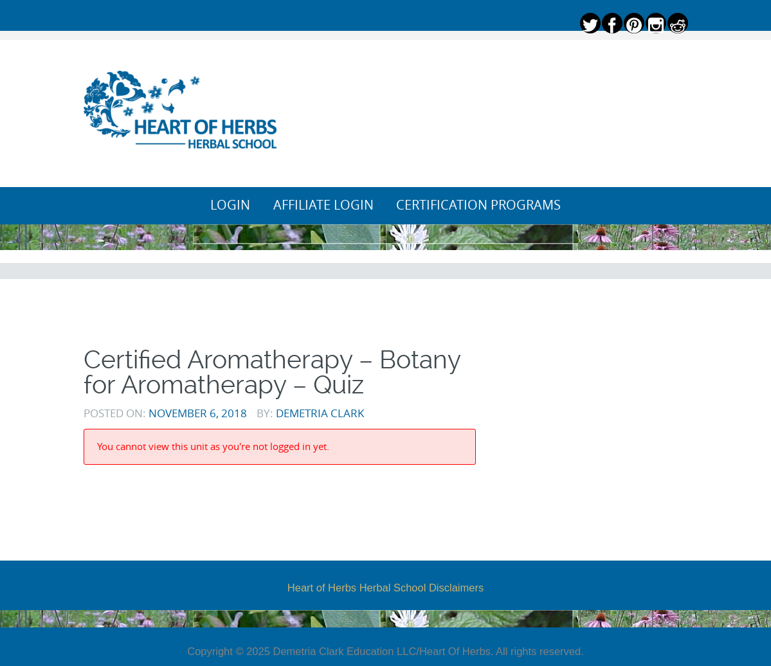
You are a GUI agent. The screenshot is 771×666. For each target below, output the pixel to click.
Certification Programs (478, 205)
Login (230, 205)
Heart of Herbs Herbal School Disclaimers (385, 587)
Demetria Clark (320, 413)
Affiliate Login (323, 205)
